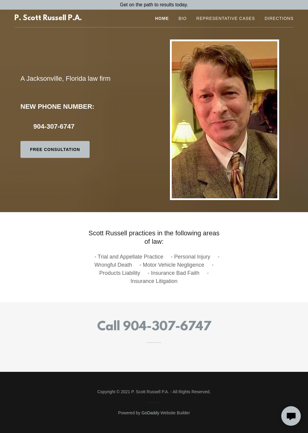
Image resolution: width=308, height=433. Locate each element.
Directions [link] (279, 18)
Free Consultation (55, 149)
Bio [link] (182, 18)
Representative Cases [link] (225, 18)
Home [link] (162, 18)
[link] (48, 18)
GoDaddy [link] (150, 412)
